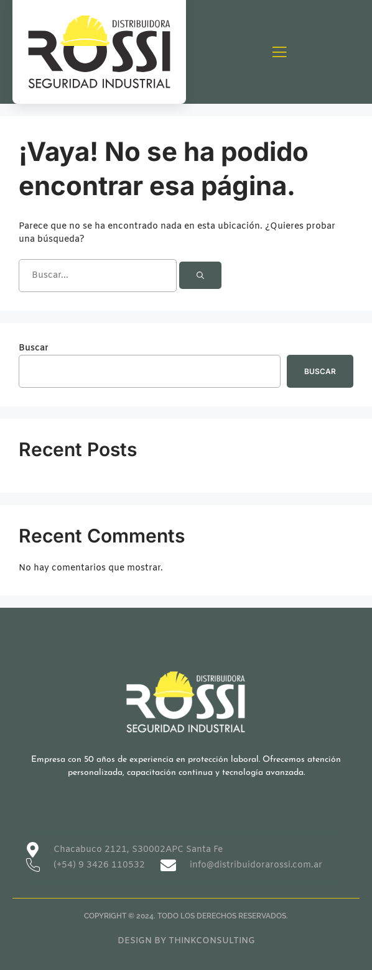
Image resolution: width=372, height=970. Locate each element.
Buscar (34, 348)
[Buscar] (200, 275)
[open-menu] (279, 53)
